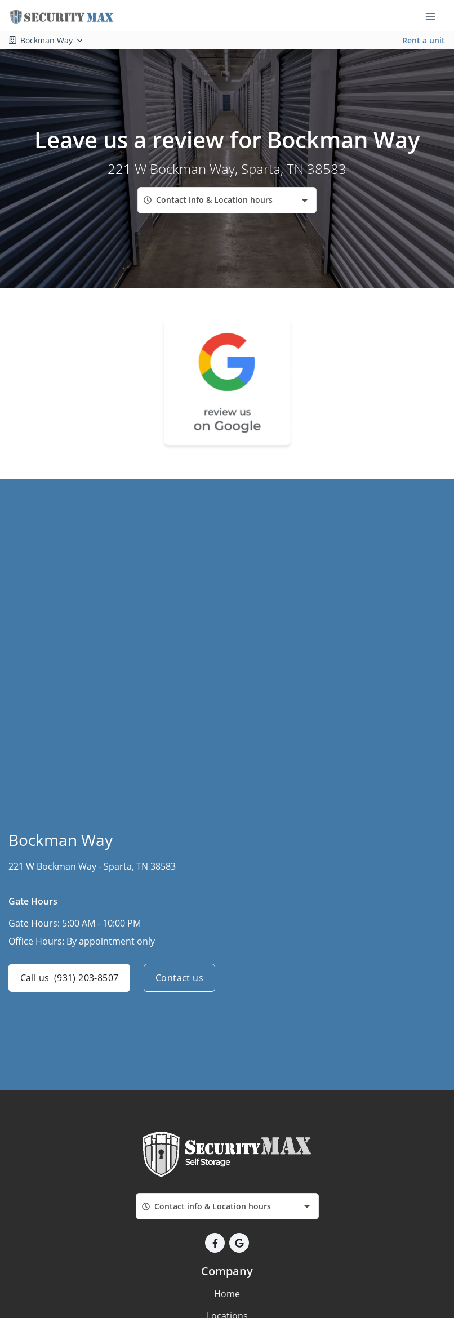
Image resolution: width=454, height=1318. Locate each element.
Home (227, 1294)
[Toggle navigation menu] (435, 16)
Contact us (179, 978)
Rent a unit (423, 40)
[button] (215, 1243)
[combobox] (227, 200)
